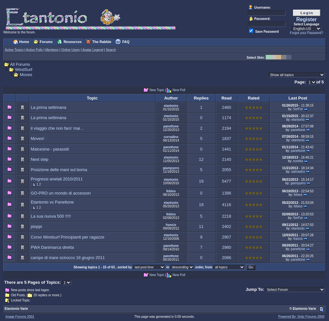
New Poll (179, 90)
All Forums (20, 64)
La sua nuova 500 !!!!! (51, 216)
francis (171, 225)
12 (201, 159)
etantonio (171, 106)
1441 (226, 149)
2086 (226, 257)
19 (201, 181)
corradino (171, 137)
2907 (226, 237)
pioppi (36, 226)
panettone (171, 126)
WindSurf (23, 69)
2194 (226, 128)
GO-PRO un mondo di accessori (61, 193)
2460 (226, 107)
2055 (226, 169)
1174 (226, 117)
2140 (226, 159)
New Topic (156, 90)
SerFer (298, 109)
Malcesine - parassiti (50, 149)
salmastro (298, 171)
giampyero (171, 168)
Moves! (37, 138)
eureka (298, 161)
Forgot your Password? (306, 33)
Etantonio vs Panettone (52, 202)
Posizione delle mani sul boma (59, 169)
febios (171, 191)
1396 (226, 193)
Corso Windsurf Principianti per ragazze (67, 237)
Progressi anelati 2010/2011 (57, 179)
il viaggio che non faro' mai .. (57, 128)
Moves (26, 74)
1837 (226, 138)
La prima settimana (49, 107)
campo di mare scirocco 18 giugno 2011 (68, 257)
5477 (226, 181)
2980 (226, 247)
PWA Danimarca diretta (52, 247)
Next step (40, 159)
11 (201, 226)
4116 (226, 204)
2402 (226, 226)
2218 (226, 216)
